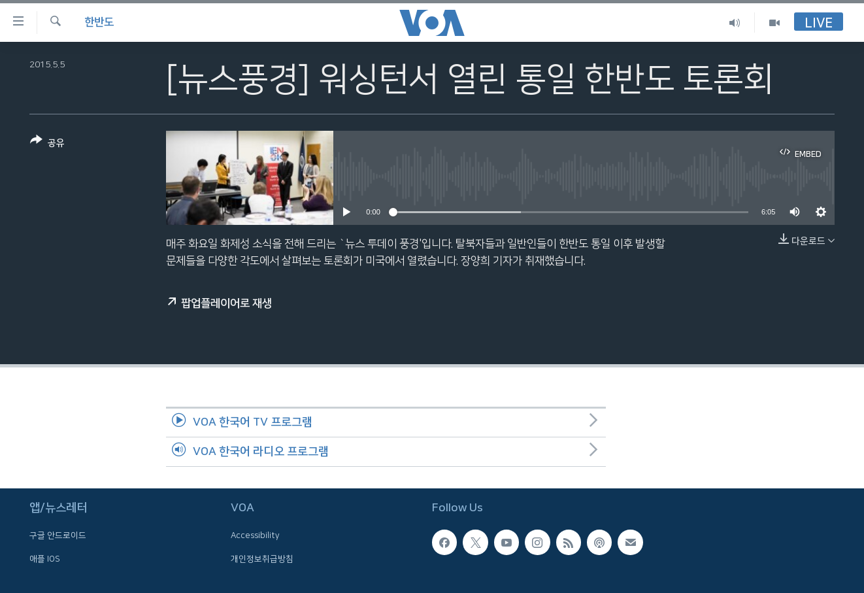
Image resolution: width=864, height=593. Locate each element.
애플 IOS (44, 558)
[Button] (47, 144)
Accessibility (255, 535)
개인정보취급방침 (262, 558)
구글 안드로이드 (57, 535)
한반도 (99, 22)
